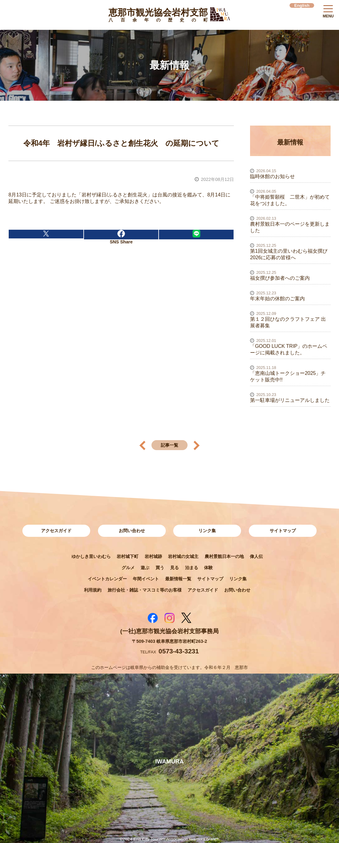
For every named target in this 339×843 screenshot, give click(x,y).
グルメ (128, 567)
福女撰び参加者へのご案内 (280, 278)
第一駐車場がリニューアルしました (290, 400)
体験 (208, 567)
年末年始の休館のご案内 (277, 298)
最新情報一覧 (178, 578)
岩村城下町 (127, 556)
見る (174, 567)
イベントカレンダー (107, 578)
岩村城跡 (153, 556)
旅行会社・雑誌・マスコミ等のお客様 (145, 589)
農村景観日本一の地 (224, 556)
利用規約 (92, 589)
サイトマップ (283, 530)
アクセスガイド (56, 530)
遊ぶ (145, 567)
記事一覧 (169, 445)
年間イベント (146, 578)
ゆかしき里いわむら (91, 556)
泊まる (191, 567)
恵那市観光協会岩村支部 (158, 16)
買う (160, 567)
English (301, 5)
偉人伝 (256, 556)
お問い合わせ (132, 530)
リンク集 (207, 530)
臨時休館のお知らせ (272, 176)
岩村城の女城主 (183, 556)
